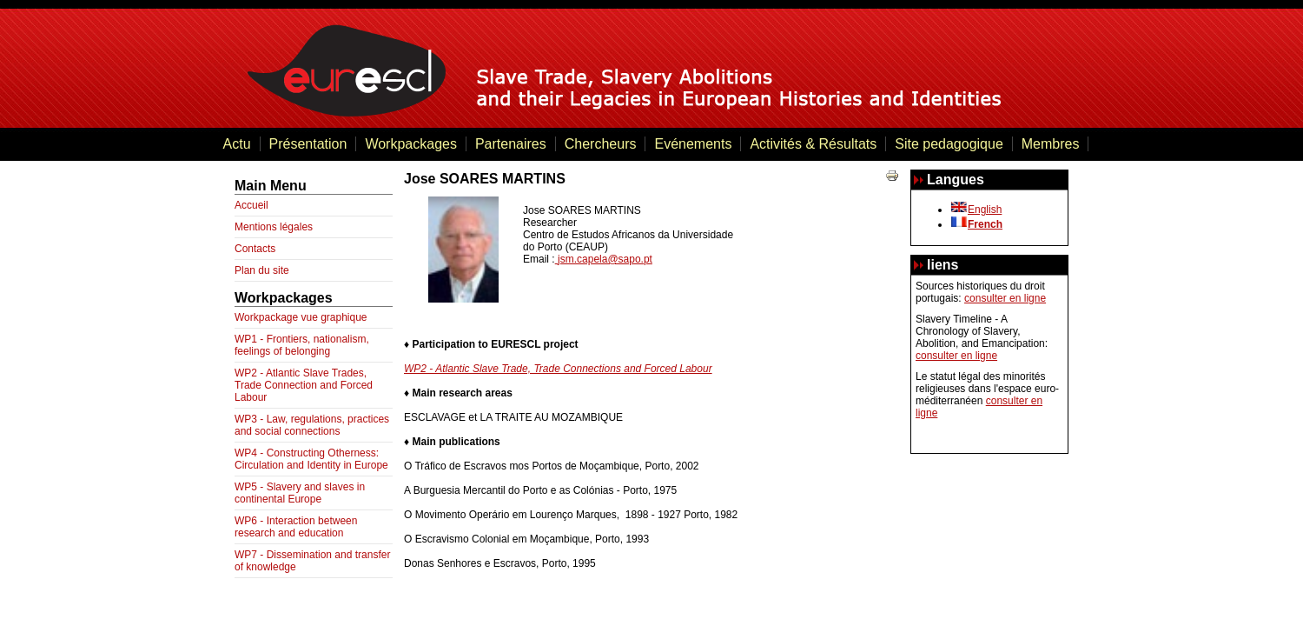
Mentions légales (274, 227)
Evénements (692, 144)
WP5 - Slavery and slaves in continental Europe (300, 493)
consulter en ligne (1005, 298)
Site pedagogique (949, 144)
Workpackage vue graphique (301, 317)
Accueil (251, 205)
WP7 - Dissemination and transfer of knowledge (312, 561)
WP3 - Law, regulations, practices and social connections (312, 425)
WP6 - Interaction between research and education (296, 527)
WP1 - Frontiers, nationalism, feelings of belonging (302, 345)
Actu (237, 144)
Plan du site (262, 270)
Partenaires (510, 144)
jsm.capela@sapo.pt (605, 259)
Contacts (255, 249)
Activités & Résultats (813, 144)
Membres (1051, 144)
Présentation (308, 144)
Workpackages (411, 144)
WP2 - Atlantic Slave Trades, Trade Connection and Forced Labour (304, 385)
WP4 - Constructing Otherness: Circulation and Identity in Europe (311, 459)
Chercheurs (601, 144)
